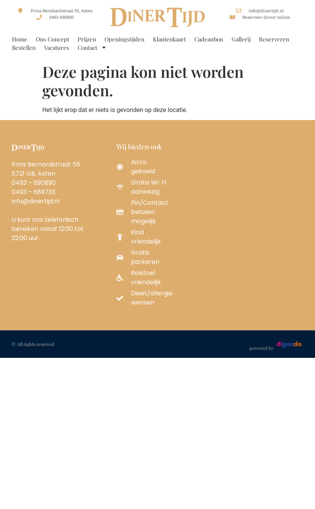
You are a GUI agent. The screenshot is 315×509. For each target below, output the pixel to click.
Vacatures (56, 47)
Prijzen (87, 39)
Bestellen (24, 47)
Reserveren (274, 39)
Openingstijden (124, 39)
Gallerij (241, 39)
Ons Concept (52, 39)
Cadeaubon (208, 39)
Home (19, 39)
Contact (92, 47)
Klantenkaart (169, 39)
